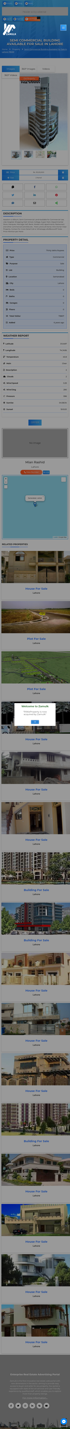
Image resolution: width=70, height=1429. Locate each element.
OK (35, 722)
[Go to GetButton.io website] (64, 1426)
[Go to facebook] (64, 1421)
